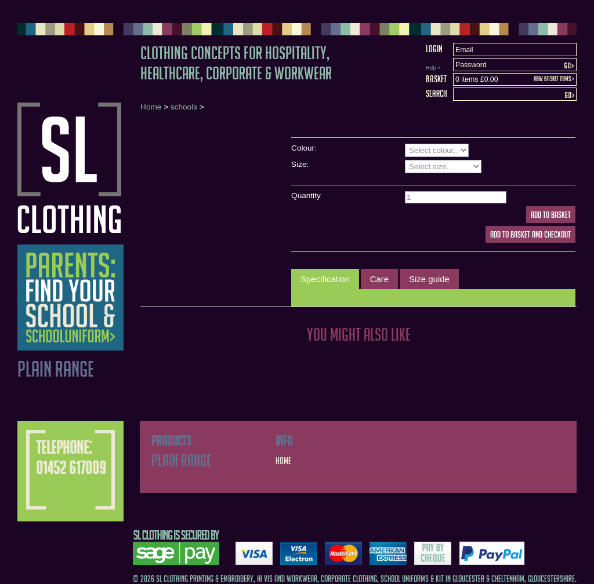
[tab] (325, 279)
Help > (433, 68)
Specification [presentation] (325, 279)
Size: (300, 164)
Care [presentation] (379, 279)
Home (150, 107)
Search (436, 93)
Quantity (306, 195)
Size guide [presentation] (429, 279)
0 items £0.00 (476, 79)
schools (184, 107)
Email (464, 50)
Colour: (304, 148)
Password (471, 65)
